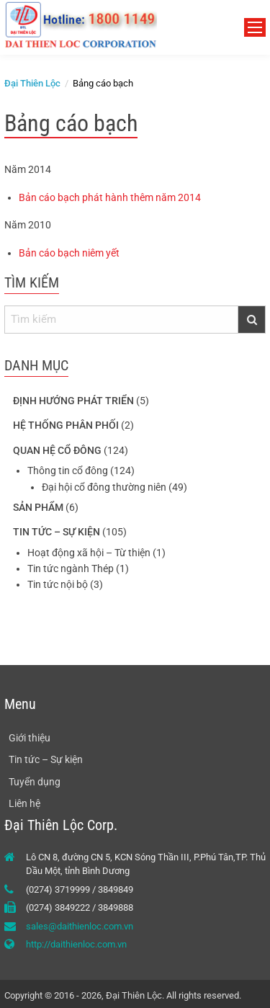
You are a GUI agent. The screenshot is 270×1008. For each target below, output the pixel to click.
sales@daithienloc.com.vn (79, 926)
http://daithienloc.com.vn (76, 944)
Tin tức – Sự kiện (56, 532)
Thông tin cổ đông (67, 470)
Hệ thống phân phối (66, 425)
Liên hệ (24, 803)
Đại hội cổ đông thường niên (104, 487)
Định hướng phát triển (73, 400)
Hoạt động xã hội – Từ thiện (88, 552)
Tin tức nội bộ (57, 584)
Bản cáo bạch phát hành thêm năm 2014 (110, 197)
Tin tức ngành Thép (70, 568)
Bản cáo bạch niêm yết (69, 253)
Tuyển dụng (34, 782)
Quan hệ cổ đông (57, 450)
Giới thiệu (29, 738)
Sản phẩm (38, 507)
